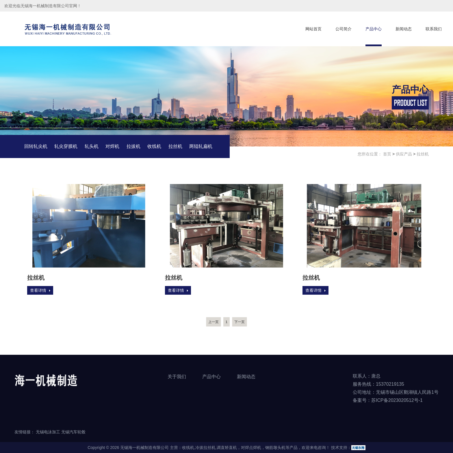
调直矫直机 (227, 447)
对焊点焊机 (251, 447)
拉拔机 (133, 146)
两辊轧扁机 (200, 146)
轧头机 (92, 146)
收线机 (154, 146)
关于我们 (177, 376)
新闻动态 (404, 29)
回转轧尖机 (35, 146)
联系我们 (434, 29)
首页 (387, 154)
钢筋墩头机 (275, 447)
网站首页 (313, 29)
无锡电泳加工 (48, 432)
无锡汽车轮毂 (73, 432)
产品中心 (373, 29)
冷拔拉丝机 (205, 447)
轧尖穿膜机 (65, 146)
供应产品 (404, 154)
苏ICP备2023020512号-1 (397, 400)
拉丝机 (175, 146)
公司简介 (343, 29)
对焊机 (112, 146)
